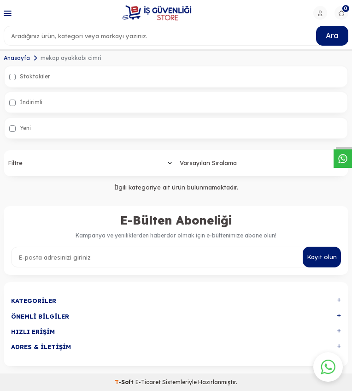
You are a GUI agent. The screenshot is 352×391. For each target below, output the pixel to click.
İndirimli (25, 102)
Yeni (20, 128)
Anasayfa (17, 57)
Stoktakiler (29, 76)
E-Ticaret (148, 382)
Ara (332, 35)
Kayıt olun (322, 257)
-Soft (125, 382)
